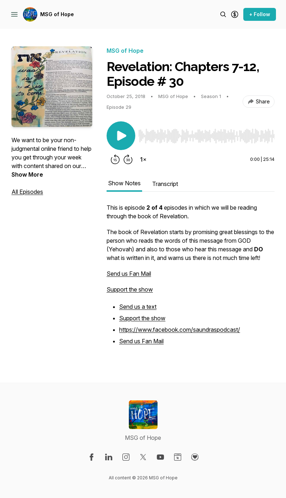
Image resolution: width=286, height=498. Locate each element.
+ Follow (259, 14)
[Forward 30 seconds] (128, 159)
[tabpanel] (191, 278)
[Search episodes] (223, 14)
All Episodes (27, 191)
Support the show (130, 289)
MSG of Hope (57, 14)
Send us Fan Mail (129, 273)
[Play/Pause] (121, 135)
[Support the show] (234, 14)
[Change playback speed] (143, 159)
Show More (27, 174)
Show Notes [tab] (124, 183)
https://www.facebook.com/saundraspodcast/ (179, 329)
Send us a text (137, 306)
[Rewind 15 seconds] (115, 159)
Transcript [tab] (165, 183)
